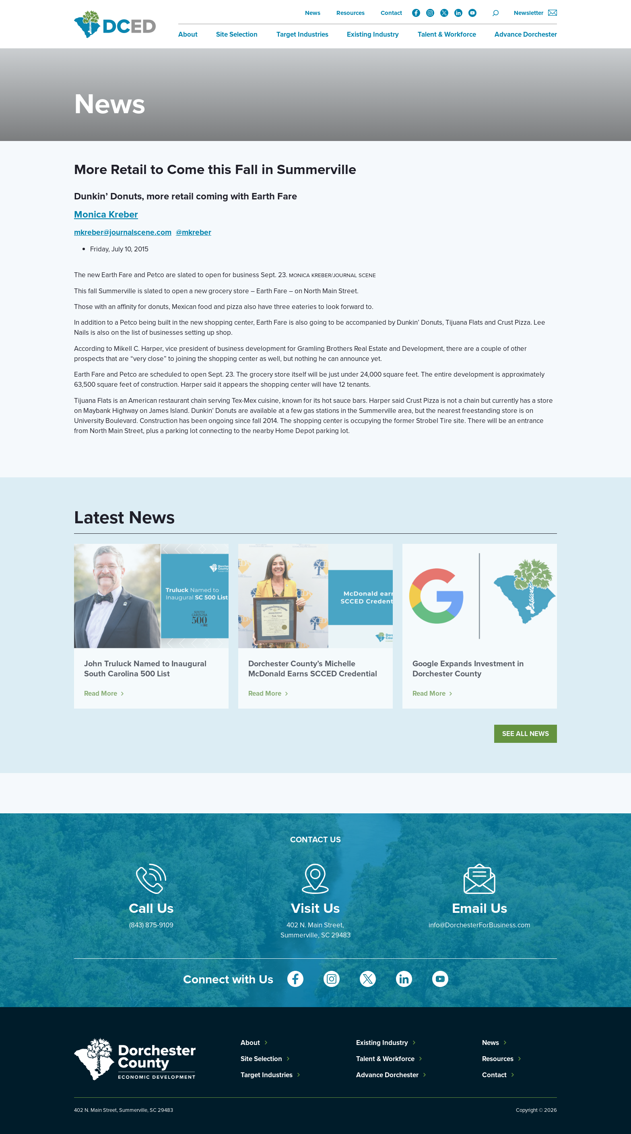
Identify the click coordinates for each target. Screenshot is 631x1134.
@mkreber (193, 232)
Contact (391, 13)
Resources (350, 13)
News (312, 13)
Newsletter (535, 13)
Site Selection (237, 34)
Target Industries (302, 34)
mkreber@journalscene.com (122, 232)
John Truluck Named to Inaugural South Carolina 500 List (145, 668)
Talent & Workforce (447, 34)
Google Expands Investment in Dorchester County (468, 668)
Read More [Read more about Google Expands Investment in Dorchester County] (428, 693)
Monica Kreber (106, 214)
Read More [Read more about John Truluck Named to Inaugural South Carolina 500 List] (100, 693)
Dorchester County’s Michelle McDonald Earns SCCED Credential (312, 668)
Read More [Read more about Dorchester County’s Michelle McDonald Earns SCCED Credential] (264, 693)
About (188, 34)
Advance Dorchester (526, 34)
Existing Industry (373, 34)
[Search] (498, 13)
